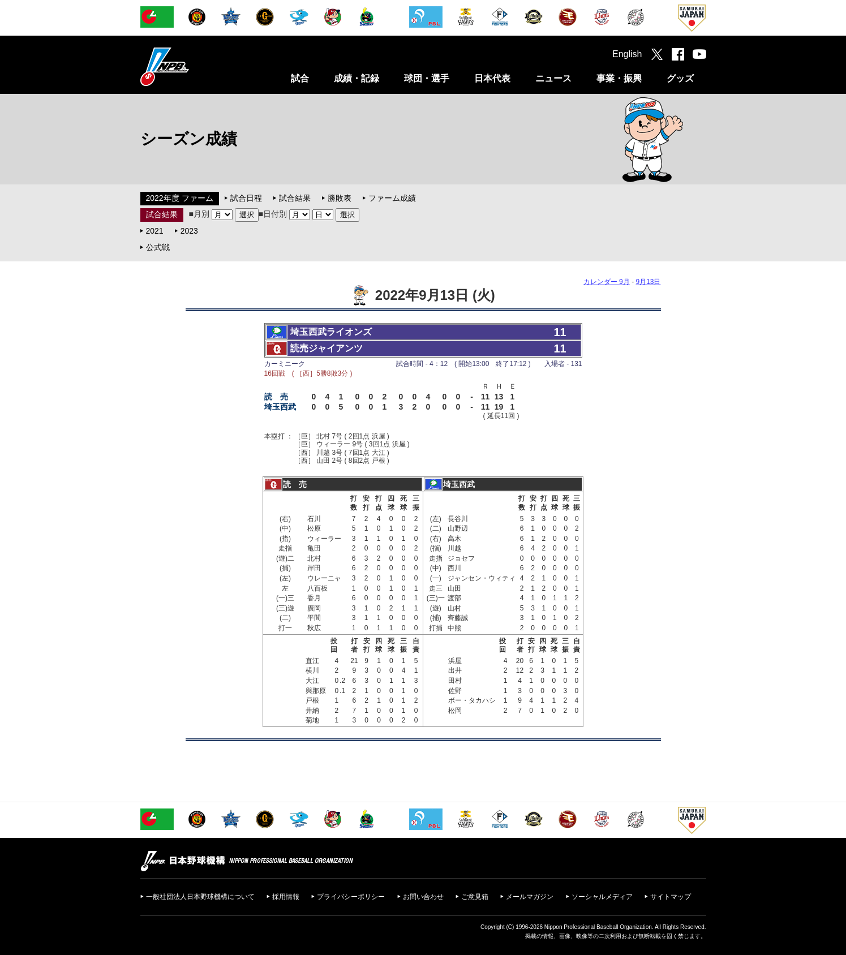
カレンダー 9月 (606, 282)
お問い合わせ (423, 897)
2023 (189, 230)
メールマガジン (529, 897)
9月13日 (647, 282)
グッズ (680, 78)
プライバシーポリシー (351, 897)
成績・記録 (356, 78)
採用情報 (285, 897)
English (627, 54)
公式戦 (158, 247)
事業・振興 (619, 78)
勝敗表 (339, 198)
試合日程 (246, 198)
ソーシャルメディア (602, 897)
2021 (155, 230)
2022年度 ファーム (179, 198)
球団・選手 (426, 78)
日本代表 (492, 78)
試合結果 (295, 198)
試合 (300, 78)
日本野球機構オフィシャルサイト (193, 66)
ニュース (553, 78)
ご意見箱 (474, 897)
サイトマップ (670, 897)
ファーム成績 (392, 198)
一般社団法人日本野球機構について (200, 897)
